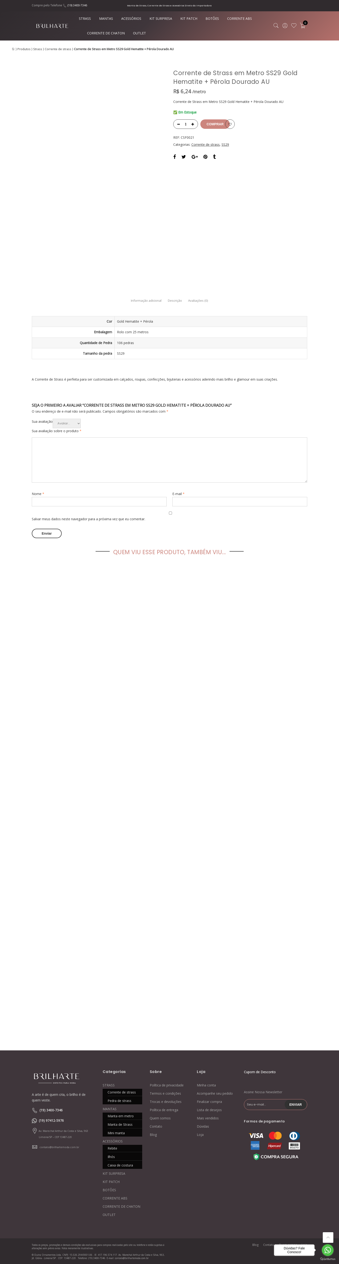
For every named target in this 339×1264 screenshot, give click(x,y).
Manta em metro (121, 1116)
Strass (37, 49)
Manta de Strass (120, 1124)
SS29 (225, 144)
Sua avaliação (42, 421)
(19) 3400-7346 (77, 5)
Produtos (24, 49)
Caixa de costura (120, 1165)
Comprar (219, 124)
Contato (156, 1126)
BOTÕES (212, 18)
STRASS (85, 18)
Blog (153, 1134)
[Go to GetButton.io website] (327, 1259)
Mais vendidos (208, 1118)
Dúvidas (203, 1126)
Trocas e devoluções (166, 1101)
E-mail (178, 494)
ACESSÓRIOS (131, 18)
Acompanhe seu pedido (215, 1093)
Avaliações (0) (205, 300)
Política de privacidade (167, 1085)
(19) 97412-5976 (51, 1120)
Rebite (112, 1148)
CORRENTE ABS (239, 18)
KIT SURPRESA (160, 18)
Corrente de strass (58, 49)
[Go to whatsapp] (328, 1250)
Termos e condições (165, 1093)
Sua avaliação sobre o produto (56, 431)
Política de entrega (164, 1109)
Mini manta (116, 1132)
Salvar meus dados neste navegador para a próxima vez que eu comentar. (88, 519)
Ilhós (111, 1156)
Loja (200, 1134)
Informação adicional (139, 300)
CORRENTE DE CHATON (106, 33)
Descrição (175, 300)
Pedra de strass (119, 1100)
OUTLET (139, 33)
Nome (38, 494)
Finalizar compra (209, 1101)
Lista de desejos (209, 1109)
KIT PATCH (188, 18)
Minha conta (206, 1085)
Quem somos (160, 1118)
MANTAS (106, 18)
